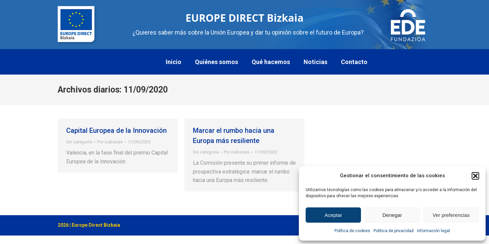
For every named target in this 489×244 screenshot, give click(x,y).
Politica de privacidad (394, 230)
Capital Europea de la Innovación (116, 130)
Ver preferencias (451, 215)
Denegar (392, 215)
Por (110, 141)
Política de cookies (352, 230)
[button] (475, 175)
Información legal (433, 230)
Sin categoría (79, 141)
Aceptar (333, 215)
